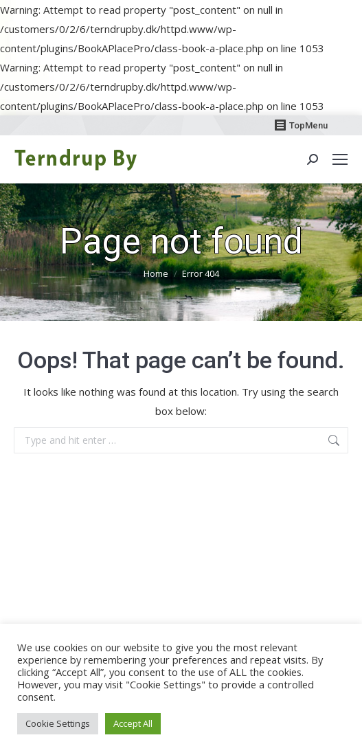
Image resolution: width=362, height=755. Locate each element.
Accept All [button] (132, 723)
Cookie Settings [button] (57, 723)
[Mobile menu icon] (340, 159)
